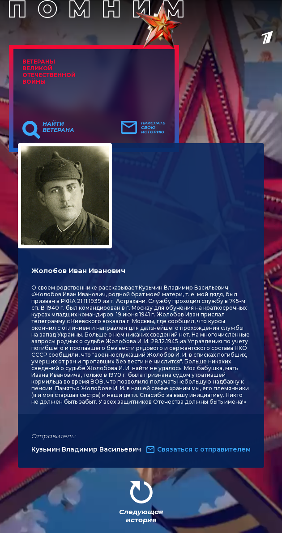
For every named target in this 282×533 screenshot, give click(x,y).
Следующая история (141, 515)
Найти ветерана (58, 127)
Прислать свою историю (153, 127)
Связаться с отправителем (204, 449)
